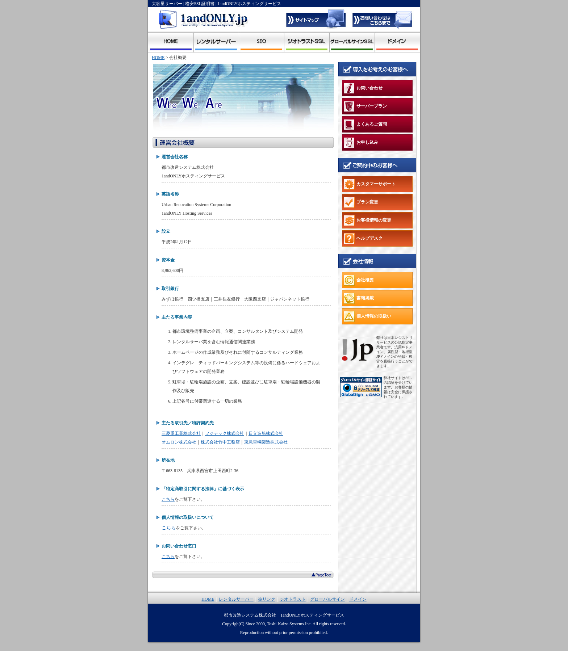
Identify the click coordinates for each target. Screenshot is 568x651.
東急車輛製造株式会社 (266, 442)
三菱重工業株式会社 (181, 433)
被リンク (261, 41)
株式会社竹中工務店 (220, 442)
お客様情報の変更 (367, 220)
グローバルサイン (352, 41)
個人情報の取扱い (367, 316)
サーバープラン (365, 106)
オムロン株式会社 (179, 442)
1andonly (170, 41)
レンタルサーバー (216, 41)
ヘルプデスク (363, 238)
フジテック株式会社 (224, 433)
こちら (168, 499)
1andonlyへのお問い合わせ (381, 19)
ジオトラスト (306, 41)
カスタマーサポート (370, 184)
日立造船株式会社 (265, 433)
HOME (158, 57)
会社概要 (359, 280)
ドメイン (397, 41)
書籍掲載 (359, 298)
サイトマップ (316, 19)
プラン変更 (361, 202)
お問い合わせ (363, 88)
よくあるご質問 (365, 124)
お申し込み (361, 142)
